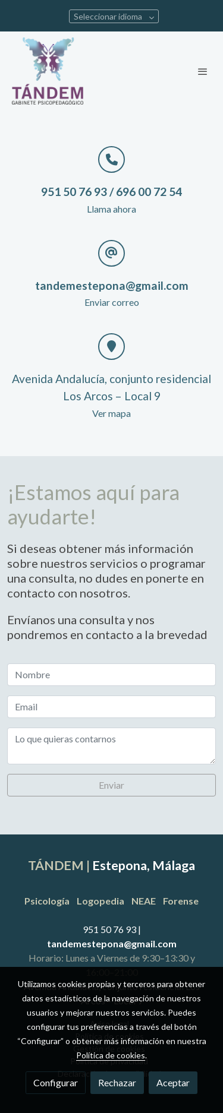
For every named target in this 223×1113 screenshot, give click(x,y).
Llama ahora (111, 208)
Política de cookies (110, 1055)
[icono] (111, 159)
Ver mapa (111, 413)
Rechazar (117, 1082)
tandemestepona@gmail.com (112, 943)
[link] (47, 71)
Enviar (111, 785)
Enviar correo (111, 302)
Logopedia (100, 900)
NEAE (143, 900)
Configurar (55, 1082)
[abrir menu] (202, 71)
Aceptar (173, 1082)
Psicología (47, 900)
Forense (181, 900)
